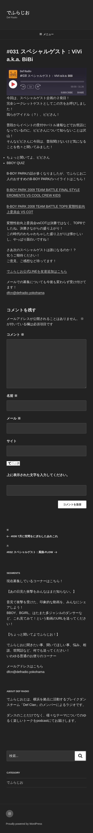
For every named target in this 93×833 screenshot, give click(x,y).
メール (14, 418)
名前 (12, 396)
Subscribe (67, 93)
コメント (15, 334)
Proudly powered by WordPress (24, 823)
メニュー (46, 34)
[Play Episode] (13, 84)
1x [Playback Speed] (32, 87)
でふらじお (18, 12)
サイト (12, 441)
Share (80, 93)
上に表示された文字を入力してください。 (38, 475)
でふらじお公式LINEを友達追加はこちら (37, 271)
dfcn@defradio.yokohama (25, 293)
